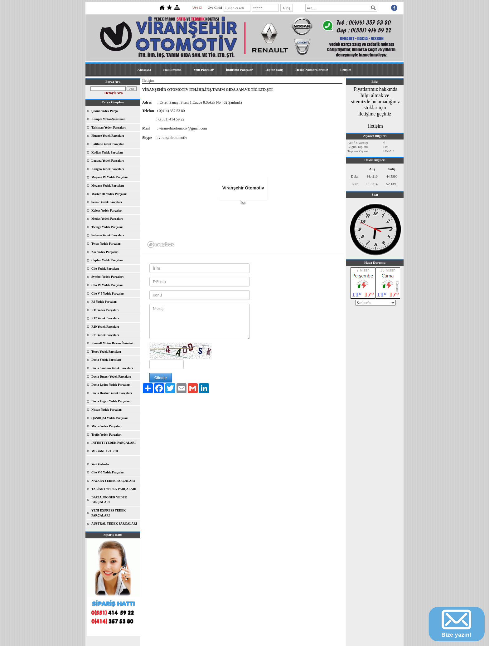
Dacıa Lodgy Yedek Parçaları (110, 384)
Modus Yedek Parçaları (107, 218)
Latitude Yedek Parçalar (107, 144)
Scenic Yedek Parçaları (106, 202)
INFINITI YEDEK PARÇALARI (113, 442)
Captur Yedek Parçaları (107, 260)
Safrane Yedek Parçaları (107, 235)
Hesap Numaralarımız (311, 69)
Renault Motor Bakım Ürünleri (112, 343)
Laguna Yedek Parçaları (107, 160)
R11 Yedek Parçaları (105, 310)
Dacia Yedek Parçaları (106, 359)
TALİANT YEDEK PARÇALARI (113, 489)
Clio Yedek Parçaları (105, 268)
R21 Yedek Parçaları (105, 335)
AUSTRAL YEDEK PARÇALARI (114, 523)
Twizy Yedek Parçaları (106, 243)
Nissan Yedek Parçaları (106, 409)
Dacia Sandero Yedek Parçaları (112, 368)
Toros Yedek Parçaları (106, 351)
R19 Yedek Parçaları (105, 326)
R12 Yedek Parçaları (105, 318)
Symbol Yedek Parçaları (107, 276)
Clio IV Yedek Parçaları (107, 285)
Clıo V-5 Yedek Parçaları (107, 293)
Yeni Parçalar (204, 69)
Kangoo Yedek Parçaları (107, 169)
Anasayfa (144, 69)
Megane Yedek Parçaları (107, 185)
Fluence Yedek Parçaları (107, 135)
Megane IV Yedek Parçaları (109, 177)
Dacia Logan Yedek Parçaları (110, 401)
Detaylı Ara (113, 93)
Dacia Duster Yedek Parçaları (111, 376)
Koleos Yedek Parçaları (107, 210)
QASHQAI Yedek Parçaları (109, 418)
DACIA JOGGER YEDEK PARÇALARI (109, 500)
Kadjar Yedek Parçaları (107, 152)
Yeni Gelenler (100, 464)
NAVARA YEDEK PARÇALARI (113, 480)
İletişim (345, 69)
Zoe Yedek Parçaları (105, 252)
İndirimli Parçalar (239, 69)
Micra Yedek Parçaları (106, 426)
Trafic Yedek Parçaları (106, 434)
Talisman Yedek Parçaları (108, 127)
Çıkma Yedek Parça (104, 111)
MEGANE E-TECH (104, 451)
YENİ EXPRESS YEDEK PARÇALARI (108, 513)
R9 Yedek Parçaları (104, 301)
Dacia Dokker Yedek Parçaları (111, 393)
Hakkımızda (172, 69)
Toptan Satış (274, 69)
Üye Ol (197, 7)
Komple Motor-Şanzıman (108, 119)
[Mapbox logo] (161, 244)
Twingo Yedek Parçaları (107, 227)
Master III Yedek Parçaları (109, 194)
